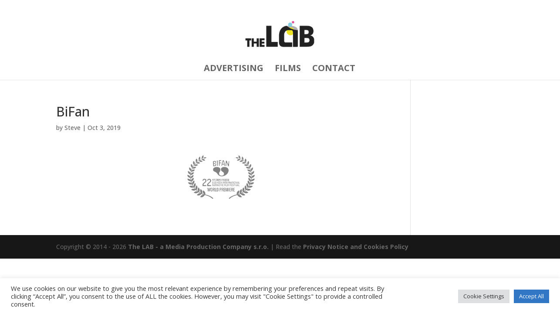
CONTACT (333, 69)
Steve (72, 127)
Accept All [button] (531, 296)
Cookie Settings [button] (483, 296)
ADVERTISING (233, 69)
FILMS (288, 69)
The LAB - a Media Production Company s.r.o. (198, 246)
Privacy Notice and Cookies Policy (355, 246)
